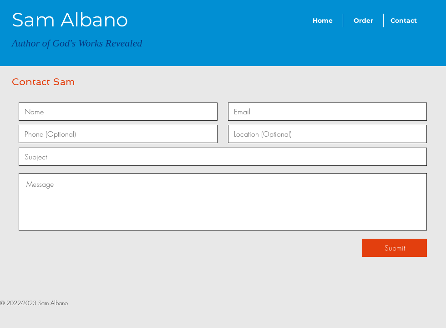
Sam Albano (70, 19)
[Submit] (394, 248)
